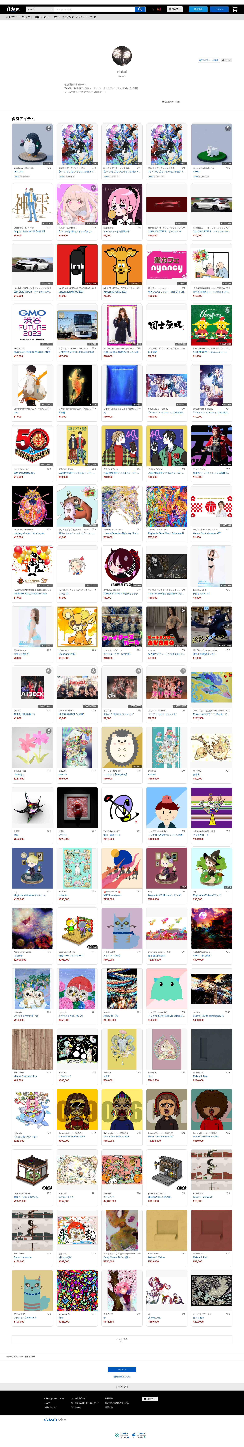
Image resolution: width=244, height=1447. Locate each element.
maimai (152, 774)
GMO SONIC (19, 348)
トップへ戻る (122, 1387)
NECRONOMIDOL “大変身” (71, 714)
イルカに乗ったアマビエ (26, 1136)
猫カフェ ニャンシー (158, 288)
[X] (153, 9)
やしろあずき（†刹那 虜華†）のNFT (74, 529)
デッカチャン (199, 469)
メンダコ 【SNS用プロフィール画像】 (165, 835)
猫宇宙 (196, 774)
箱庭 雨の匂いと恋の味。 (160, 1197)
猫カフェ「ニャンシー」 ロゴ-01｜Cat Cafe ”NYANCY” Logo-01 (166, 292)
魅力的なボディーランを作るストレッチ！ (166, 654)
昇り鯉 (62, 412)
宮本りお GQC (20, 650)
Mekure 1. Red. (200, 1257)
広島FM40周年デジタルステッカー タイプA (77, 473)
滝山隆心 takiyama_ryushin (205, 650)
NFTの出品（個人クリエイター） (85, 1403)
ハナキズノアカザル (202, 1314)
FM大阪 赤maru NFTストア (205, 529)
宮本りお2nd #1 (21, 654)
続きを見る (122, 1339)
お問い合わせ (50, 1407)
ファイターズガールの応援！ (117, 654)
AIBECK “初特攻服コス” (25, 714)
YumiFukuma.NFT (111, 831)
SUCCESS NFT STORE (158, 409)
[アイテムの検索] (140, 9)
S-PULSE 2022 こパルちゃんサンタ (210, 352)
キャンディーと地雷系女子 (116, 231)
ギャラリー (81, 17)
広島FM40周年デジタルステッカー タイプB (122, 473)
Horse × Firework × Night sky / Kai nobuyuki (122, 533)
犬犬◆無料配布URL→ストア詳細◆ (209, 288)
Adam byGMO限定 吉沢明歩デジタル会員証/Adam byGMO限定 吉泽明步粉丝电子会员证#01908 (166, 593)
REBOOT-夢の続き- (202, 955)
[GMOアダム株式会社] (55, 1419)
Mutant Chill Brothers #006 (116, 1136)
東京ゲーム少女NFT (68, 228)
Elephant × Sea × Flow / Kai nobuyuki (166, 533)
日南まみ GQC (199, 590)
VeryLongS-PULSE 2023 (115, 292)
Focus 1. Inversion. (23, 1257)
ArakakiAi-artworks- (22, 952)
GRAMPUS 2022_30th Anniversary (30, 593)
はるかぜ (18, 955)
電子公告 (109, 1407)
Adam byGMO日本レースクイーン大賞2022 (120, 348)
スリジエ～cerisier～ (157, 710)
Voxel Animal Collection (24, 168)
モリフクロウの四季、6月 (71, 1016)
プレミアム (26, 17)
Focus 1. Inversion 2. (203, 1197)
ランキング (68, 17)
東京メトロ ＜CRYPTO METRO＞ (73, 348)
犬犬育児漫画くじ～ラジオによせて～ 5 (211, 292)
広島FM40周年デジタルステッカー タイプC (166, 473)
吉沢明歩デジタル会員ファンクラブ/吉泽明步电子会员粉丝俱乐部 (165, 590)
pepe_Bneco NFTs (67, 952)
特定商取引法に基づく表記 (117, 1403)
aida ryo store (20, 771)
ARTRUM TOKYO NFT (23, 529)
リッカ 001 (64, 593)
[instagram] (159, 9)
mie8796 (63, 771)
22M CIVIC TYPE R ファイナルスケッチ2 (211, 231)
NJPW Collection (21, 469)
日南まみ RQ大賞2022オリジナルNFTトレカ (122, 352)
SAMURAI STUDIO (111, 590)
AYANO (151, 650)
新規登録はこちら (122, 1376)
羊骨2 (106, 1076)
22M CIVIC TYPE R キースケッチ (164, 231)
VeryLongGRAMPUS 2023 (71, 292)
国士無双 (152, 352)
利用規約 (109, 1398)
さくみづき (108, 1314)
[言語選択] (175, 9)
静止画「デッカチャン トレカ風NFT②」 (211, 473)
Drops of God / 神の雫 (24, 228)
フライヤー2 (65, 1076)
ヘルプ (47, 1403)
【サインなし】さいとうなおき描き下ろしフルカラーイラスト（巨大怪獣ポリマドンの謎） (77, 171)
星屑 (16, 835)
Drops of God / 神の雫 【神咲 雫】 (29, 231)
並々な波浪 (198, 1317)
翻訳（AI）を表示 (171, 101)
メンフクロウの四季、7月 (26, 1016)
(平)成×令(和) (65, 1257)
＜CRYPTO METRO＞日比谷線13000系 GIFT (77, 352)
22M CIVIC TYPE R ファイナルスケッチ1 (32, 292)
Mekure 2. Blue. (200, 1076)
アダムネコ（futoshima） (25, 1317)
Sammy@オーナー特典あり (71, 1133)
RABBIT (196, 171)
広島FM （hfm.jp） (66, 469)
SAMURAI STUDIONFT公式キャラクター (122, 593)
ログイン (219, 9)
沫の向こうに (154, 1317)
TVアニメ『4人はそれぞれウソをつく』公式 (75, 590)
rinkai (17, 176)
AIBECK (17, 710)
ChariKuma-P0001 (67, 654)
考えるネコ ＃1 (201, 835)
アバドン (63, 835)
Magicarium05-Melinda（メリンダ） (165, 895)
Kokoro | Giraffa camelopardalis (208, 1016)
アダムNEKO (109, 952)
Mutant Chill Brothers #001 (161, 1136)
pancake (63, 774)
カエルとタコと (66, 1197)
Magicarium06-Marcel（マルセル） (30, 895)
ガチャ (57, 17)
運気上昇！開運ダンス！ (204, 654)
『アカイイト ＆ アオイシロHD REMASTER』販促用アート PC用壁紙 (166, 412)
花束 (61, 1317)
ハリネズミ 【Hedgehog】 (115, 774)
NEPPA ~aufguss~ (112, 895)
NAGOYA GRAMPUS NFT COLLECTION (75, 288)
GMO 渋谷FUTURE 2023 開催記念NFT (32, 352)
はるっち (18, 1012)
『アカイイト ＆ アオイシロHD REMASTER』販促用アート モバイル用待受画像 (211, 412)
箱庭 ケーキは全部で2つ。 (26, 1197)
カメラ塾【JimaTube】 (113, 771)
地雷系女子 (108, 228)
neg (15, 891)
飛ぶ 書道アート (112, 835)
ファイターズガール (112, 650)
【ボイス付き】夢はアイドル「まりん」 (76, 231)
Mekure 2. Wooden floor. (26, 1076)
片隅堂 (17, 831)
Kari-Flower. (19, 1072)
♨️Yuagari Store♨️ (111, 891)
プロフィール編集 (208, 60)
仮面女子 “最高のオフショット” (118, 714)
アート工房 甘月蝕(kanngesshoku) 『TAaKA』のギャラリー (209, 710)
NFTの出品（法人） (79, 1398)
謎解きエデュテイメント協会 (72, 168)
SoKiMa (106, 1012)
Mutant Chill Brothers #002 (206, 1136)
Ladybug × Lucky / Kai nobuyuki (29, 533)
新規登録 (198, 9)
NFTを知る (76, 1407)
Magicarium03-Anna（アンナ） (207, 895)
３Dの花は (19, 774)
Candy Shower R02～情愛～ (116, 1257)
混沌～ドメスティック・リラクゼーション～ (77, 533)
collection (63, 895)
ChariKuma (64, 650)
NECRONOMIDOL (66, 710)
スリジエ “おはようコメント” (162, 714)
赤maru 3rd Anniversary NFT (207, 533)
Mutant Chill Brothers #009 (72, 1136)
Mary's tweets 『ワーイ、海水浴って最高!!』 (211, 714)
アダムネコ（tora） (111, 955)
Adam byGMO (11, 1357)
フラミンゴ (108, 1197)
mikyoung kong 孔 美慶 (204, 831)
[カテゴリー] (40, 9)
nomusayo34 (64, 1314)
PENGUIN (18, 171)
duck (16, 412)
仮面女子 (107, 710)
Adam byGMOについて (54, 1398)
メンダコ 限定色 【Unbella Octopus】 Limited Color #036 (166, 1016)
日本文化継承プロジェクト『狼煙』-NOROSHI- (165, 348)
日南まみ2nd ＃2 (201, 593)
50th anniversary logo (24, 473)
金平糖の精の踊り (157, 955)
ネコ (150, 1076)
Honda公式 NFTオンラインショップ (164, 228)
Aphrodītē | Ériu (110, 1016)
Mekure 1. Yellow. (156, 1257)
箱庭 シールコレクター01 (71, 955)
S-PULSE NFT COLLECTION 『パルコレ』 (120, 288)
